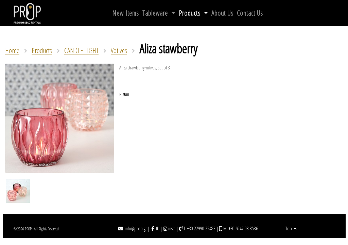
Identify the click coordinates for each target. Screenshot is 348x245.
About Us (222, 13)
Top (291, 228)
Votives (119, 50)
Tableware (156, 13)
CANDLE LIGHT (81, 50)
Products (190, 13)
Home (12, 50)
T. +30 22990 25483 (199, 228)
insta (171, 228)
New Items (125, 13)
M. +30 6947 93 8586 (240, 228)
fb (157, 228)
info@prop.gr (136, 228)
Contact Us (250, 13)
